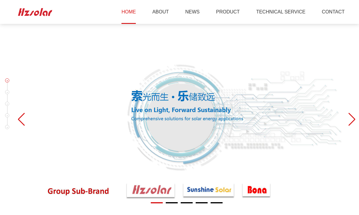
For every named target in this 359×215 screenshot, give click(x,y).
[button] (7, 81)
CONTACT (333, 11)
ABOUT (160, 11)
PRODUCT (228, 11)
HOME (128, 11)
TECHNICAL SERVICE (280, 11)
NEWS (192, 11)
